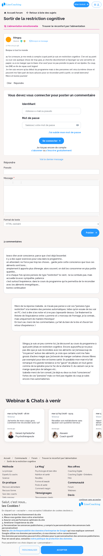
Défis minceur (8, 497)
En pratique (9, 482)
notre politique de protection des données (51, 539)
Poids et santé (41, 485)
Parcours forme (9, 490)
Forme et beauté (42, 481)
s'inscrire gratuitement (59, 150)
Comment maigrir (42, 488)
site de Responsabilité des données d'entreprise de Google (38, 531)
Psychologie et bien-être (46, 471)
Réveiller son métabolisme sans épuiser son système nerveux (67, 421)
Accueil (7, 458)
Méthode (7, 466)
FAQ (69, 478)
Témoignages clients (44, 497)
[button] (7, 182)
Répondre (19, 83)
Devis (71, 495)
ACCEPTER (62, 550)
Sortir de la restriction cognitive (21, 461)
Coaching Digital (75, 471)
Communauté (21, 458)
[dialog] (51, 527)
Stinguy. (17, 37)
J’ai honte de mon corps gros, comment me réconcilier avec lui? (23, 421)
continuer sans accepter (90, 500)
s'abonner (37, 150)
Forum (34, 458)
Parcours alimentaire (11, 487)
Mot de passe (31, 118)
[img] (77, 125)
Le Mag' (40, 466)
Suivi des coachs (9, 494)
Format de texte (12, 220)
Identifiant (28, 104)
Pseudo (7, 167)
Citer (9, 83)
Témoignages (43, 493)
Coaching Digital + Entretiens (80, 474)
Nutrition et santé (42, 474)
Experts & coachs (10, 474)
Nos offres (74, 466)
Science (5, 478)
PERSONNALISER (29, 550)
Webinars (72, 490)
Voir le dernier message (51, 159)
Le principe (7, 471)
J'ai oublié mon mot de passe (65, 132)
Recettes (39, 478)
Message (8, 178)
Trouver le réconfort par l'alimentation (59, 458)
